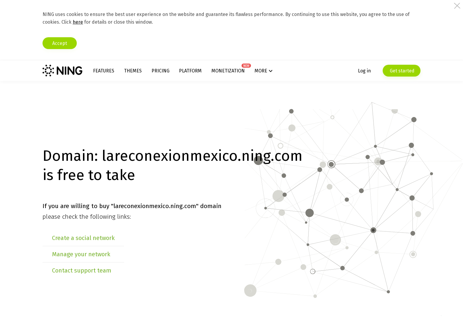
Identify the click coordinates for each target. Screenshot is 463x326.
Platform (190, 71)
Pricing (160, 71)
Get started (402, 71)
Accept (59, 43)
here (78, 22)
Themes (133, 71)
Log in (364, 71)
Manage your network (81, 254)
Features (103, 71)
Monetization (228, 71)
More (261, 71)
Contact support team (81, 270)
